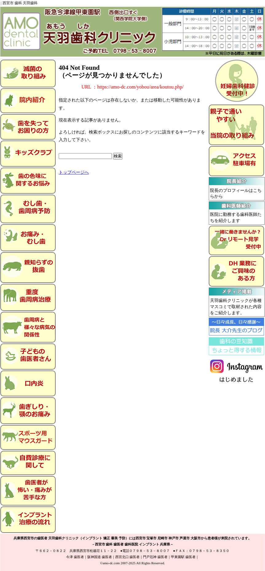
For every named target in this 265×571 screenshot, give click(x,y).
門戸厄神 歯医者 (155, 557)
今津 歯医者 (75, 557)
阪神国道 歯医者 (99, 557)
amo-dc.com (111, 563)
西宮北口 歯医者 (127, 557)
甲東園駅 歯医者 (183, 557)
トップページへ (74, 172)
